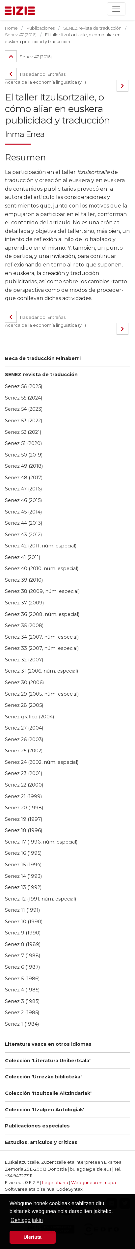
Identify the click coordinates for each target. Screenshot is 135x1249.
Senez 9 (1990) (22, 933)
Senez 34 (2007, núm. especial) (42, 637)
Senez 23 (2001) (23, 773)
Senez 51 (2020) (23, 443)
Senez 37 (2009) (24, 603)
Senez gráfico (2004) (29, 717)
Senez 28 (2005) (24, 705)
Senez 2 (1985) (22, 1012)
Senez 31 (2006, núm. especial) (41, 671)
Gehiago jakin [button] (27, 1220)
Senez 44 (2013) (23, 523)
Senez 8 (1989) (22, 944)
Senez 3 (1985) (22, 1001)
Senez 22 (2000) (24, 785)
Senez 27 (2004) (24, 728)
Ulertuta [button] (32, 1237)
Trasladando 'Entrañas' (36, 74)
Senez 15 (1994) (23, 865)
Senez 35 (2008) (24, 625)
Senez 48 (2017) (23, 478)
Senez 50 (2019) (23, 455)
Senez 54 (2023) (23, 409)
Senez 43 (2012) (23, 535)
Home (11, 28)
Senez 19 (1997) (23, 819)
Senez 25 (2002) (23, 751)
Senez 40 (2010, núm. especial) (41, 568)
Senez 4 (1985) (22, 990)
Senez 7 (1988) (22, 955)
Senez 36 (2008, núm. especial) (42, 614)
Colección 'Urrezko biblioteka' (43, 1077)
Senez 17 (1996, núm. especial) (41, 842)
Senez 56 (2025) (23, 386)
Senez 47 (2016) (23, 489)
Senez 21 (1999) (23, 796)
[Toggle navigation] (116, 8)
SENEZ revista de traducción (41, 374)
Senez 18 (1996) (23, 830)
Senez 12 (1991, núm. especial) (40, 899)
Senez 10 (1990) (23, 922)
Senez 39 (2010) (24, 580)
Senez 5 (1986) (22, 979)
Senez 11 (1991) (22, 910)
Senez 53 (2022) (23, 421)
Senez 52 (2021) (23, 432)
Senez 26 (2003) (24, 739)
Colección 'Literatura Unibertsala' (48, 1061)
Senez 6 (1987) (22, 967)
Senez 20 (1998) (24, 808)
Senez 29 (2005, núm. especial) (42, 694)
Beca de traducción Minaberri (43, 358)
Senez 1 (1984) (22, 1024)
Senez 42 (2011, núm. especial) (40, 546)
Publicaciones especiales (37, 1126)
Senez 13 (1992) (23, 887)
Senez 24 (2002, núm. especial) (41, 762)
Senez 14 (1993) (23, 876)
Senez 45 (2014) (23, 512)
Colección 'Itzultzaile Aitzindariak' (48, 1093)
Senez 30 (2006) (24, 682)
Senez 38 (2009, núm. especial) (42, 591)
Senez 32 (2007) (24, 660)
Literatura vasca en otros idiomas (48, 1044)
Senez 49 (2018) (24, 466)
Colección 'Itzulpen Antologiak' (44, 1110)
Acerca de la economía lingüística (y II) (45, 82)
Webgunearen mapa (93, 1182)
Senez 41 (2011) (22, 557)
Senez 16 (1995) (23, 853)
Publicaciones (40, 28)
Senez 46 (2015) (23, 500)
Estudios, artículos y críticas (41, 1142)
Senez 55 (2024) (23, 398)
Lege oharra (55, 1182)
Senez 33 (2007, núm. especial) (42, 648)
